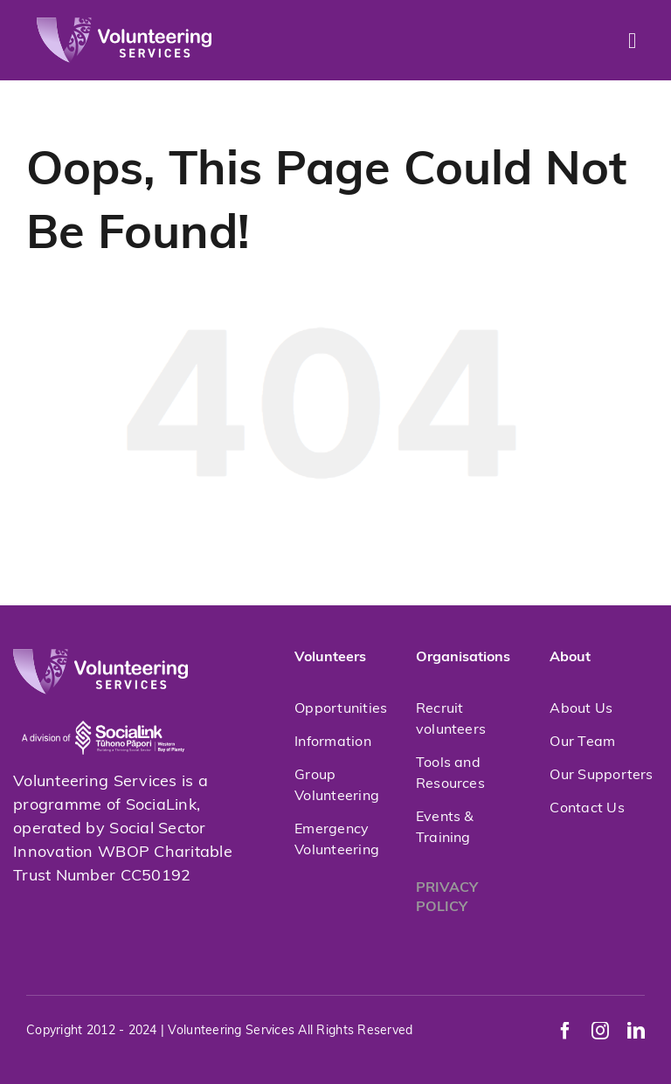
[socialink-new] (103, 702)
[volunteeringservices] (124, 25)
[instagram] (600, 1030)
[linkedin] (636, 1030)
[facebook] (565, 1030)
